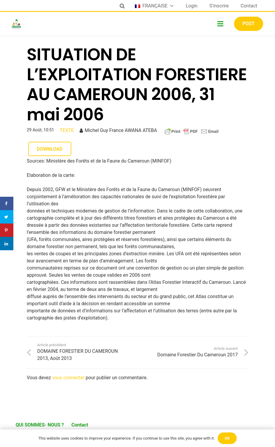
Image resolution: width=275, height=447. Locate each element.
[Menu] (220, 23)
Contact (79, 425)
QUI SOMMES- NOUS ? (40, 425)
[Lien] (16, 23)
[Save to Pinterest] (6, 230)
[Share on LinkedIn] (6, 243)
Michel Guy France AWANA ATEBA (121, 130)
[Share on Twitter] (6, 217)
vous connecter (68, 377)
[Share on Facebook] (6, 203)
